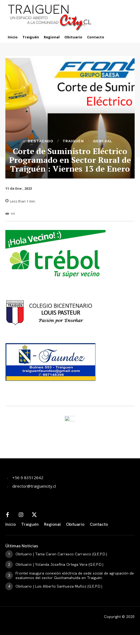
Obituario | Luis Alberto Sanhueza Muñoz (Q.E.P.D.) (58, 586)
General (102, 141)
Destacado (40, 141)
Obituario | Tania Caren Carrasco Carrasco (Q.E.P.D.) (61, 554)
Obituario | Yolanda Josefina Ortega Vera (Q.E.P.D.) (59, 564)
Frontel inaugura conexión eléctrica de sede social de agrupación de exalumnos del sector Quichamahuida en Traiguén (74, 575)
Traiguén (73, 141)
